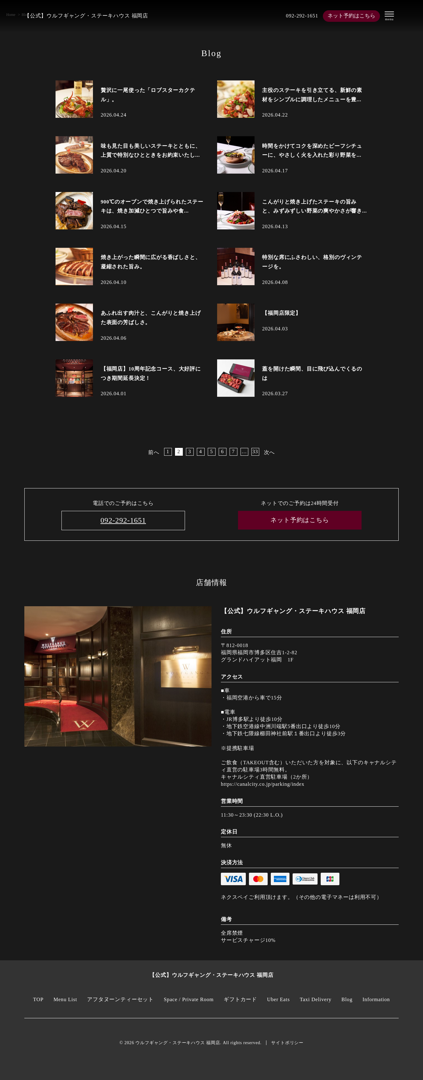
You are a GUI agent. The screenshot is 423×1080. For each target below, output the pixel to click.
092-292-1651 (302, 16)
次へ (269, 452)
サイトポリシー (287, 1042)
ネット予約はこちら (351, 16)
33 (255, 451)
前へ (153, 452)
